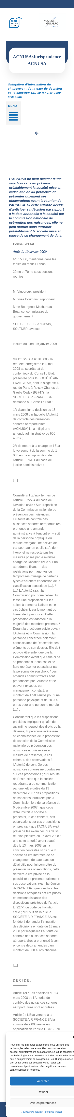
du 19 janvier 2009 (33, 251)
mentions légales (53, 1111)
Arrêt (16, 251)
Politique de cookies (32, 1111)
